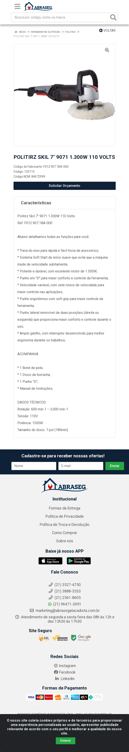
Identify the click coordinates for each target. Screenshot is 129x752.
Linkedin (64, 679)
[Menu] (17, 6)
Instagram (64, 666)
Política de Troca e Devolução (64, 524)
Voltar (107, 30)
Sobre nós (64, 541)
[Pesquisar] (113, 17)
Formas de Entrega (64, 508)
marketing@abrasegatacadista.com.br (64, 610)
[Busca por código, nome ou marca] (60, 17)
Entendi (65, 746)
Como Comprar (64, 533)
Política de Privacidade (65, 516)
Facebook (65, 672)
